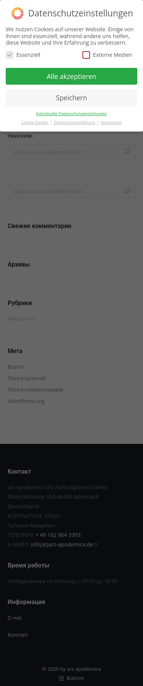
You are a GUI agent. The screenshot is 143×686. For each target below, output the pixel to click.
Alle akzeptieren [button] (71, 75)
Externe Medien (107, 54)
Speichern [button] (71, 96)
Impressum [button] (111, 121)
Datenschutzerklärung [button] (75, 121)
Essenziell (23, 54)
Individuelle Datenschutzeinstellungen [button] (71, 113)
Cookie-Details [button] (35, 121)
